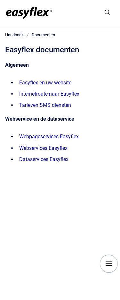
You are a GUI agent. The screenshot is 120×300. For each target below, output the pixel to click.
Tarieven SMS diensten (45, 105)
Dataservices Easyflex (43, 159)
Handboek (14, 34)
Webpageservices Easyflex (49, 136)
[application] (118, 298)
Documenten (43, 34)
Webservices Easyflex (43, 148)
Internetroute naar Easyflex (49, 94)
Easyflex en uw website (45, 83)
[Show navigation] (108, 263)
